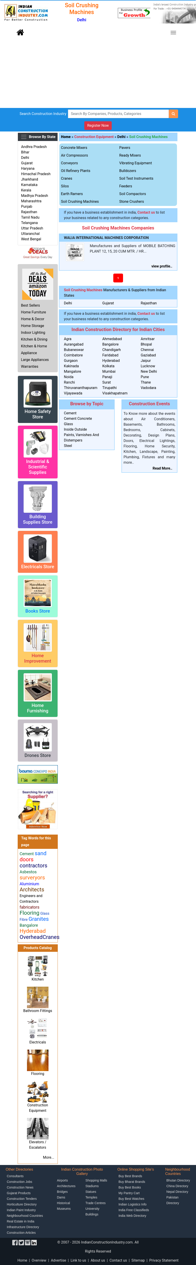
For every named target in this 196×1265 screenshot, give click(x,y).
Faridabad (110, 355)
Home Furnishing (37, 708)
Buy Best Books (130, 1187)
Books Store (37, 611)
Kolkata (108, 366)
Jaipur (146, 360)
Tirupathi (109, 388)
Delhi (25, 157)
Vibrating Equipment (135, 163)
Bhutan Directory (178, 1180)
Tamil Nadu (30, 217)
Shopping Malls (96, 1180)
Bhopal (146, 344)
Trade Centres (95, 1203)
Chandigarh (111, 350)
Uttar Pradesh (32, 228)
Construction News (20, 1187)
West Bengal (31, 239)
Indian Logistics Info (133, 1204)
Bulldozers (127, 171)
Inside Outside (75, 429)
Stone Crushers (131, 201)
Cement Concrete (78, 418)
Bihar (25, 152)
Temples (91, 1197)
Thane (146, 382)
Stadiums (92, 1186)
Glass (68, 424)
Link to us (78, 1260)
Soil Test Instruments (136, 178)
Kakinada (71, 366)
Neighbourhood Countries (25, 1215)
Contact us (118, 1260)
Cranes (66, 178)
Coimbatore (73, 355)
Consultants (15, 1176)
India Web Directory (132, 1215)
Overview (39, 1260)
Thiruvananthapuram (80, 388)
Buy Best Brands (130, 1176)
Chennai (147, 350)
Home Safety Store (37, 414)
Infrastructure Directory (23, 1227)
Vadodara (148, 388)
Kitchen (37, 979)
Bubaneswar (74, 350)
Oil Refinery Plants (75, 171)
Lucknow (148, 366)
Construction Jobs (19, 1182)
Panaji (107, 377)
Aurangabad (73, 344)
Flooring (37, 1074)
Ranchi (69, 382)
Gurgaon (71, 360)
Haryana (27, 168)
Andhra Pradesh (34, 147)
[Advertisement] (98, 74)
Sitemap (138, 1260)
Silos (65, 186)
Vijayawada (73, 393)
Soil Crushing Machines (148, 137)
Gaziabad (148, 355)
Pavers (124, 148)
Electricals (37, 1042)
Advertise (58, 1260)
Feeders (125, 186)
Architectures (66, 1186)
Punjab (26, 206)
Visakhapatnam (115, 393)
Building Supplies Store (37, 519)
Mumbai (109, 371)
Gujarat (27, 163)
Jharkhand (29, 179)
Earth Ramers (72, 194)
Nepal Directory (177, 1191)
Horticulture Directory (21, 1204)
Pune (145, 377)
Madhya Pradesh (34, 195)
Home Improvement (37, 658)
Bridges (62, 1191)
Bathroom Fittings (37, 1011)
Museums (64, 1208)
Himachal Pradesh (36, 174)
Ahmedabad (112, 339)
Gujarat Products (19, 1193)
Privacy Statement (164, 1260)
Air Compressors (74, 155)
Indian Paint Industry (21, 1210)
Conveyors (69, 163)
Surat (106, 382)
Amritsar (148, 339)
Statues (90, 1191)
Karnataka (29, 185)
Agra (67, 339)
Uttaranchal (30, 234)
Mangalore (72, 371)
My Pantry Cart (129, 1193)
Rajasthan (29, 212)
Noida (68, 377)
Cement (70, 413)
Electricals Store (37, 566)
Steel (68, 446)
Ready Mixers (130, 155)
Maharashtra (31, 201)
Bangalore (110, 344)
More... (48, 1157)
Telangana (29, 223)
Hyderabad (111, 360)
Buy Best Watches (131, 1199)
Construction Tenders (22, 1199)
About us (98, 1260)
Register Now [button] (98, 125)
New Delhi (149, 371)
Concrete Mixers (74, 148)
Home (22, 1260)
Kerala (26, 190)
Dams (61, 1197)
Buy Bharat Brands (132, 1182)
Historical (63, 1203)
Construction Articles (21, 1232)
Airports (62, 1180)
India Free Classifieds (134, 1210)
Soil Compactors (132, 194)
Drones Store (37, 755)
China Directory (177, 1186)
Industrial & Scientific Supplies (37, 467)
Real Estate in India (20, 1221)
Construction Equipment (94, 137)
